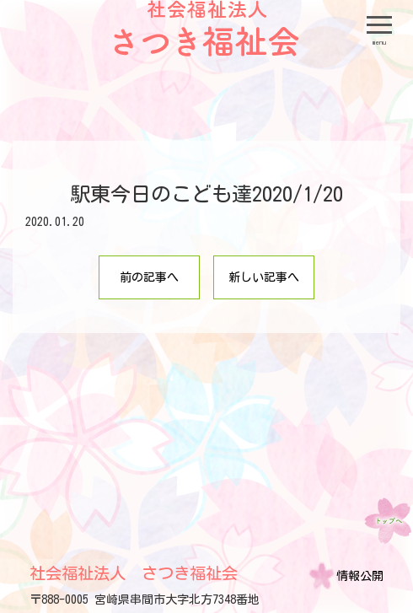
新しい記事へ (263, 277)
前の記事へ (149, 277)
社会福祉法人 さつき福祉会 (134, 573)
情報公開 (360, 576)
